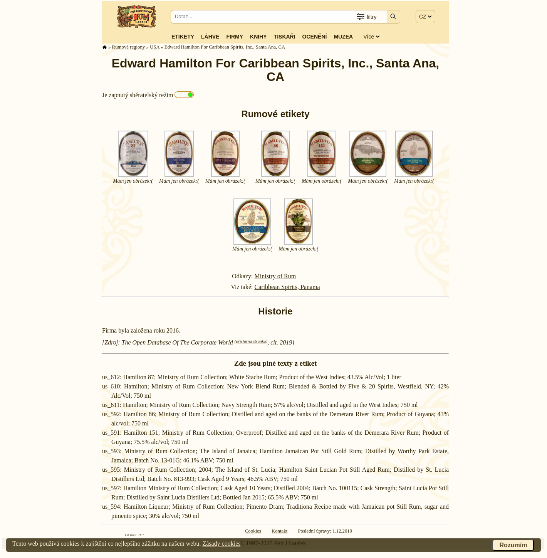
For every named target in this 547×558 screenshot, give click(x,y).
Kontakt (279, 531)
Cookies (253, 531)
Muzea (343, 37)
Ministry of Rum (275, 276)
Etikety (182, 37)
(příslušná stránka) (251, 341)
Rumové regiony (128, 47)
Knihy (258, 37)
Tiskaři (284, 37)
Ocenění (314, 37)
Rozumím (513, 545)
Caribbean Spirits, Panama (287, 287)
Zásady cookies (221, 543)
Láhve (210, 37)
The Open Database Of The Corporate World (177, 342)
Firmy (234, 37)
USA (154, 47)
